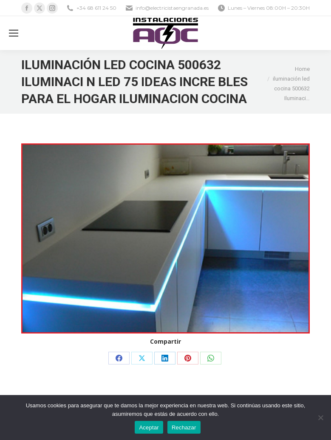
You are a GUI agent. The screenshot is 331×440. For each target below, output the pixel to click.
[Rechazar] (320, 417)
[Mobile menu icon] (13, 33)
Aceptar (149, 427)
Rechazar (184, 427)
